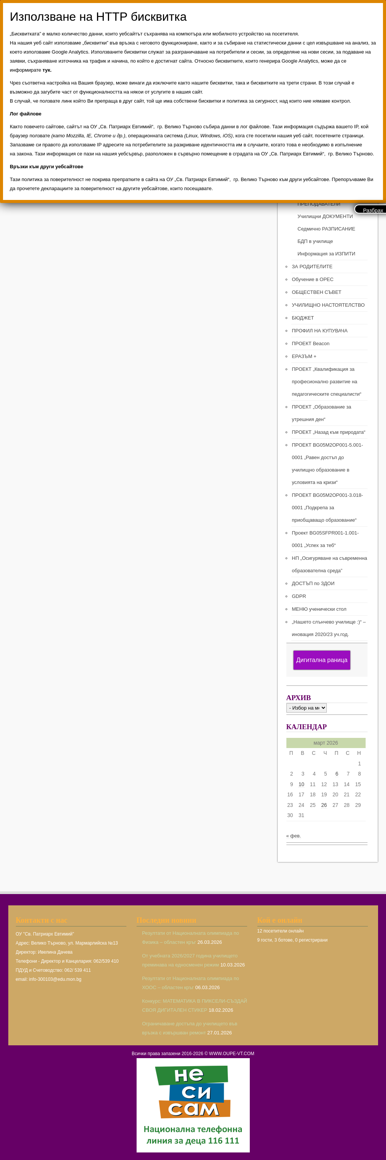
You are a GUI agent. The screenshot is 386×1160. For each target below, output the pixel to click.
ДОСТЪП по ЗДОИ (313, 583)
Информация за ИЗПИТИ (326, 254)
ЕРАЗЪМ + (304, 356)
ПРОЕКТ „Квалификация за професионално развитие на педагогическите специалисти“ (326, 381)
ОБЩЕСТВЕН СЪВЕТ (316, 292)
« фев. (293, 836)
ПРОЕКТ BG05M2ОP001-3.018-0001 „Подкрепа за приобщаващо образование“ (327, 507)
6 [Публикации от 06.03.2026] (336, 774)
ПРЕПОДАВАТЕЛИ (319, 204)
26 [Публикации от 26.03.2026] (324, 805)
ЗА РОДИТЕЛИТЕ (312, 266)
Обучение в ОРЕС (313, 279)
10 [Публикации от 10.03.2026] (301, 784)
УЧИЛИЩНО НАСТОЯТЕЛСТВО (328, 305)
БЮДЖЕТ (303, 318)
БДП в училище (315, 241)
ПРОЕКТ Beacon (311, 343)
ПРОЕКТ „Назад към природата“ (329, 432)
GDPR (299, 596)
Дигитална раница (322, 660)
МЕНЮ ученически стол (319, 609)
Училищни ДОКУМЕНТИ (325, 216)
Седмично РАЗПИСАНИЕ (326, 229)
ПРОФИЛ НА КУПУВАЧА (320, 330)
